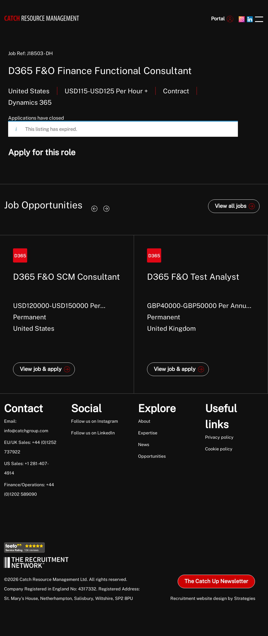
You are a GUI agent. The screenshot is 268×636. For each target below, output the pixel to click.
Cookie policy (218, 448)
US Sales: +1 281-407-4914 (26, 468)
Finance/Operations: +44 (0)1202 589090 (29, 489)
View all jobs (230, 206)
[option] (67, 314)
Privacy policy (219, 437)
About (144, 421)
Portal (218, 18)
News (143, 444)
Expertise (147, 432)
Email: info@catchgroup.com (26, 426)
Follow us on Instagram (94, 421)
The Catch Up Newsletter (216, 581)
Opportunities (152, 456)
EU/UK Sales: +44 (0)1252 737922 (30, 447)
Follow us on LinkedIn (93, 432)
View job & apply (41, 369)
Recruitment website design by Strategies (212, 598)
